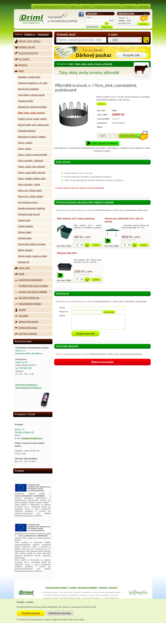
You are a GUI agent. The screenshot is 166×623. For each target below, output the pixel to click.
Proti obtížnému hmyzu (28, 202)
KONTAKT (113, 588)
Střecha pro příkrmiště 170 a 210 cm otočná (124, 220)
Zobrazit (143, 24)
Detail (96, 245)
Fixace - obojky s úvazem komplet (32, 155)
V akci (73, 6)
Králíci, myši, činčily (28, 41)
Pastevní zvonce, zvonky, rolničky (32, 119)
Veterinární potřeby (28, 304)
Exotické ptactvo (26, 53)
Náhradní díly (24, 262)
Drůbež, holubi (25, 47)
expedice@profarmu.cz (32, 438)
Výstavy (85, 6)
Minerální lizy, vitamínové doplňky (32, 107)
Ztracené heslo (92, 27)
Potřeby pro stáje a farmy (31, 286)
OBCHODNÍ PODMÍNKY (87, 588)
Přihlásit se (30, 34)
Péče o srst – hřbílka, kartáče (30, 196)
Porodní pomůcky (25, 226)
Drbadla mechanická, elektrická (31, 208)
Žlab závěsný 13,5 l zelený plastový (76, 218)
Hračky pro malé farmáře (31, 292)
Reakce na (63, 312)
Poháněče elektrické (26, 131)
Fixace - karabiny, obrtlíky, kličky (32, 178)
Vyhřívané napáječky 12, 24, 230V (32, 83)
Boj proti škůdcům (27, 298)
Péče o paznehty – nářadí (29, 184)
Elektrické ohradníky (29, 280)
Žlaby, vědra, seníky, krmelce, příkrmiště (93, 64)
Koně (19, 274)
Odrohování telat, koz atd (29, 214)
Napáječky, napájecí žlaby (29, 77)
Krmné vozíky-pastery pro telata (31, 244)
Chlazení (21, 316)
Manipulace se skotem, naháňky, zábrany (32, 137)
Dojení (20, 310)
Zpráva (62, 315)
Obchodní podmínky (107, 6)
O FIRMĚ (72, 588)
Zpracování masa (26, 328)
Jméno (62, 308)
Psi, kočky (22, 59)
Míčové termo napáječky (28, 89)
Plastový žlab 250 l (67, 253)
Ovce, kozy (22, 268)
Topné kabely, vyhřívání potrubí (31, 95)
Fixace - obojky (24, 149)
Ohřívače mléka (25, 238)
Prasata (21, 65)
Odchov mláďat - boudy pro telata (32, 256)
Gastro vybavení (26, 334)
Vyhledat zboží (66, 34)
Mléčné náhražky (25, 250)
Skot (71, 64)
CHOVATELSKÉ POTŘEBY (56, 588)
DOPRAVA (103, 588)
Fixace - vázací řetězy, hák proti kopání (31, 173)
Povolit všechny (31, 613)
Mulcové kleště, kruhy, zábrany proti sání (33, 125)
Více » (101, 104)
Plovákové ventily (25, 101)
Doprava (129, 6)
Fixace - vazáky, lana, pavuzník (31, 167)
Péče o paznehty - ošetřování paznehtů (30, 161)
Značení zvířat (24, 220)
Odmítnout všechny (59, 613)
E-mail (88, 17)
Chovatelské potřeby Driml (49, 6)
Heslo (111, 20)
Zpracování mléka (26, 322)
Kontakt (143, 6)
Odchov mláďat (24, 232)
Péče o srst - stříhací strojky (30, 190)
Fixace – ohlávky (25, 143)
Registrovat (43, 34)
